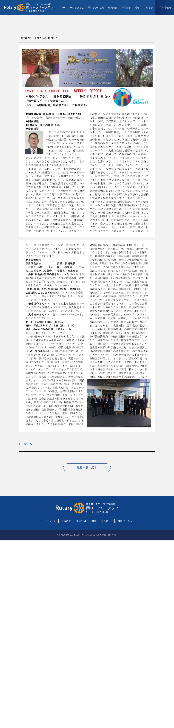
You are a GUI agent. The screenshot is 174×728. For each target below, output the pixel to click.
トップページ (48, 521)
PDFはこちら (27, 444)
